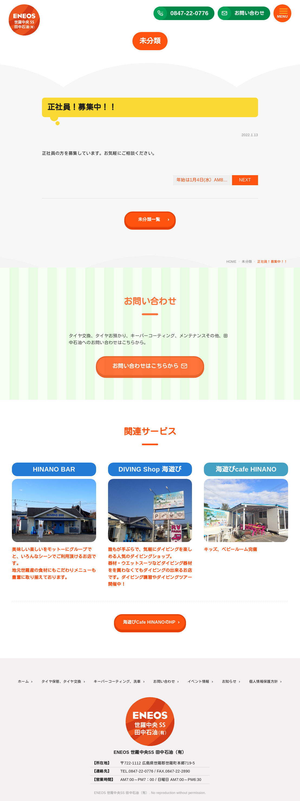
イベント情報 (198, 682)
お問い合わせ (164, 682)
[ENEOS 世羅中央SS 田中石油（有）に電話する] (181, 14)
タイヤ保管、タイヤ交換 (61, 682)
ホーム (23, 682)
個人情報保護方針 (263, 682)
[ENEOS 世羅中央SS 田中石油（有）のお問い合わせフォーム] (242, 14)
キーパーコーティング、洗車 (117, 682)
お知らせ (229, 682)
